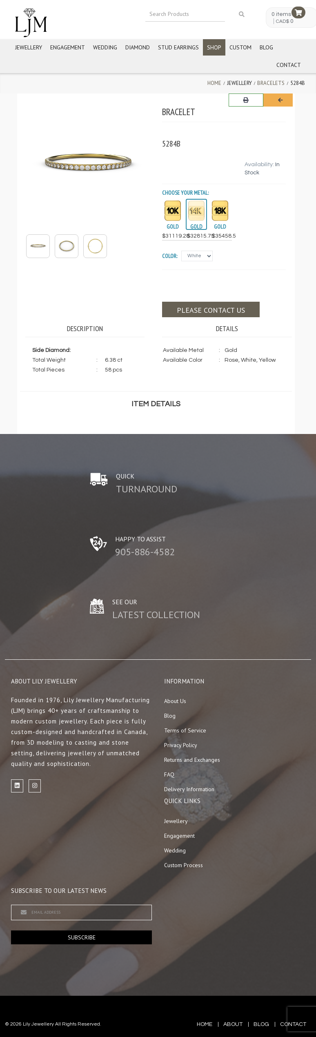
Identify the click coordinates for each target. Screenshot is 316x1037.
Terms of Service (185, 730)
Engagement (67, 47)
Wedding (105, 47)
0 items (281, 14)
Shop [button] (214, 47)
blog (261, 1024)
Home (214, 83)
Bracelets (271, 83)
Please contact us (211, 310)
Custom (240, 47)
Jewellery (28, 47)
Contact (288, 65)
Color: (169, 256)
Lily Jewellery (38, 1024)
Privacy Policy (180, 745)
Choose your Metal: (185, 192)
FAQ (169, 774)
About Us (175, 701)
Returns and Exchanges (192, 759)
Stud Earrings (178, 47)
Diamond (137, 47)
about (233, 1024)
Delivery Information (189, 789)
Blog (266, 47)
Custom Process (183, 865)
